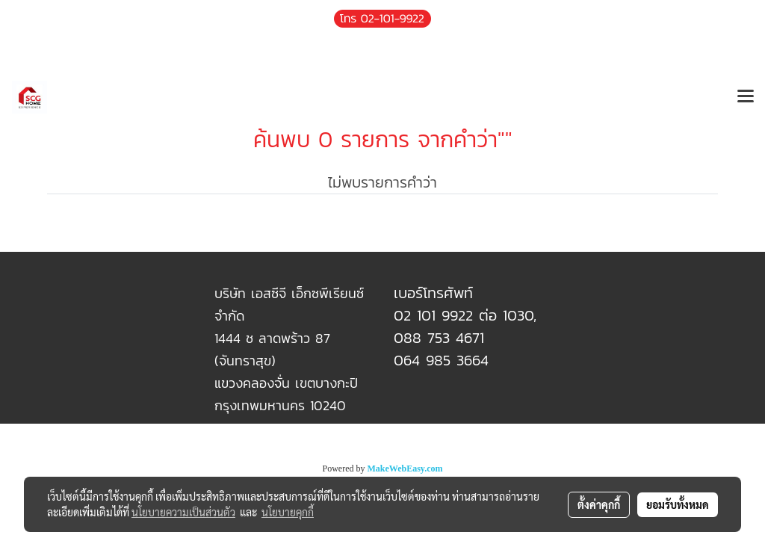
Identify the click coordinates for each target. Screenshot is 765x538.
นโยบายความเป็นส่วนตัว (183, 512)
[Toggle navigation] (745, 97)
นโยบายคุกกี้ (287, 512)
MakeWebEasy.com (405, 468)
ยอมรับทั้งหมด (677, 504)
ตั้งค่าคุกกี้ (598, 504)
